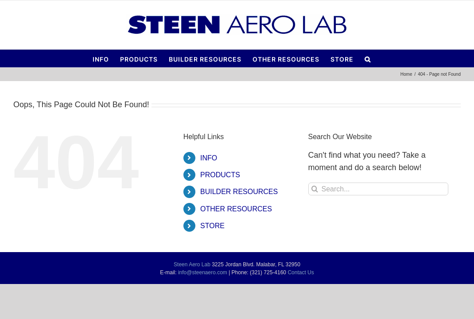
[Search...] (378, 189)
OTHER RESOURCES (236, 209)
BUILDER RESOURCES (239, 191)
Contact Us (301, 272)
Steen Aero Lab (192, 264)
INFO (208, 158)
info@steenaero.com (202, 272)
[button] (417, 58)
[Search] (314, 189)
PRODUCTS (220, 175)
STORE (212, 226)
